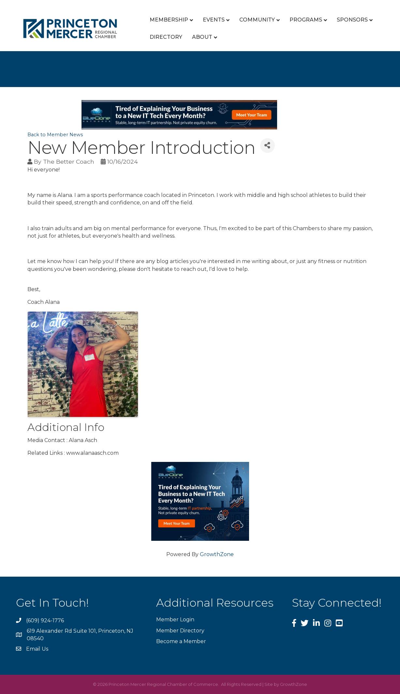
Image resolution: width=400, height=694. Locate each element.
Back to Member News (55, 135)
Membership (169, 20)
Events (214, 20)
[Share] (267, 145)
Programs (305, 20)
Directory (166, 37)
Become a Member (181, 641)
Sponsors (352, 20)
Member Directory (180, 631)
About (202, 37)
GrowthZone (217, 554)
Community (257, 20)
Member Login (175, 619)
